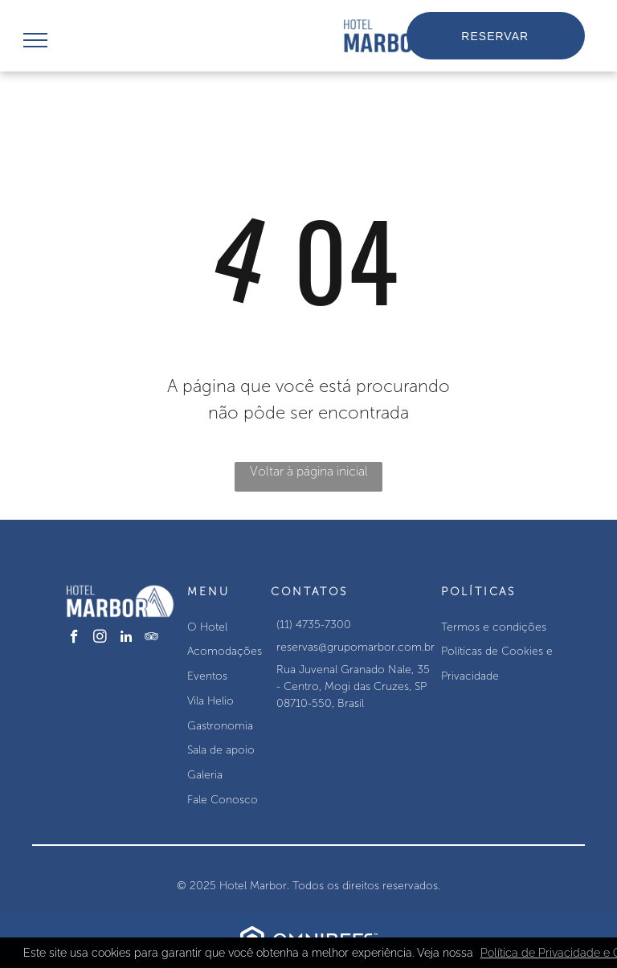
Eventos (207, 676)
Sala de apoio (221, 750)
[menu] (35, 40)
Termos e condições (493, 627)
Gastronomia (220, 726)
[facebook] (74, 639)
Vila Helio (210, 701)
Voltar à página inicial (309, 471)
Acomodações (224, 651)
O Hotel (207, 627)
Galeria (205, 775)
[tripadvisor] (151, 639)
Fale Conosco (222, 800)
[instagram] (100, 639)
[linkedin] (126, 639)
